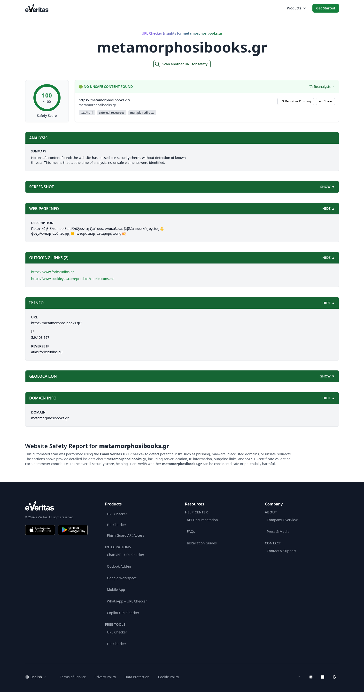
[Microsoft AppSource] (322, 677)
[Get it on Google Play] (73, 530)
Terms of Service (73, 677)
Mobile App (116, 589)
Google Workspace (122, 578)
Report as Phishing (295, 101)
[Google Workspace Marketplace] (334, 677)
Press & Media (278, 531)
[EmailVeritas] (36, 8)
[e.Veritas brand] (56, 506)
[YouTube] (299, 677)
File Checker (116, 524)
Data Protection (136, 677)
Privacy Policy (105, 677)
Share (325, 101)
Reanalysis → (322, 86)
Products (296, 8)
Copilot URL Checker (123, 612)
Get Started (325, 8)
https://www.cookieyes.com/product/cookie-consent (72, 278)
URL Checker (117, 514)
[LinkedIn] (311, 677)
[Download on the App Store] (40, 530)
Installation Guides (202, 543)
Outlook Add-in (119, 566)
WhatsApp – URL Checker (127, 601)
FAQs (191, 531)
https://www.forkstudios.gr (52, 272)
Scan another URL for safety (181, 64)
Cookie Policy (168, 677)
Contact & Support (281, 551)
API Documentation (202, 520)
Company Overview (282, 520)
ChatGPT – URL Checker (125, 554)
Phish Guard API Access (125, 535)
